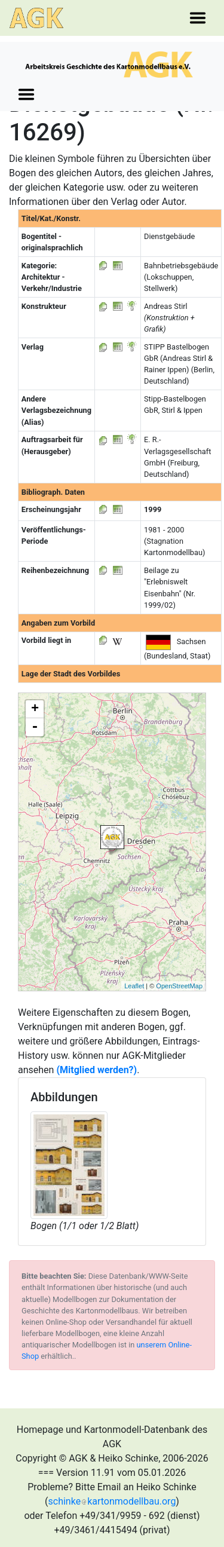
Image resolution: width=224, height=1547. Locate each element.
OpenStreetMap (179, 986)
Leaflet (134, 986)
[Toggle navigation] (197, 18)
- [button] (34, 727)
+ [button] (35, 709)
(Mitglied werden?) (96, 1070)
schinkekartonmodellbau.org (112, 1501)
